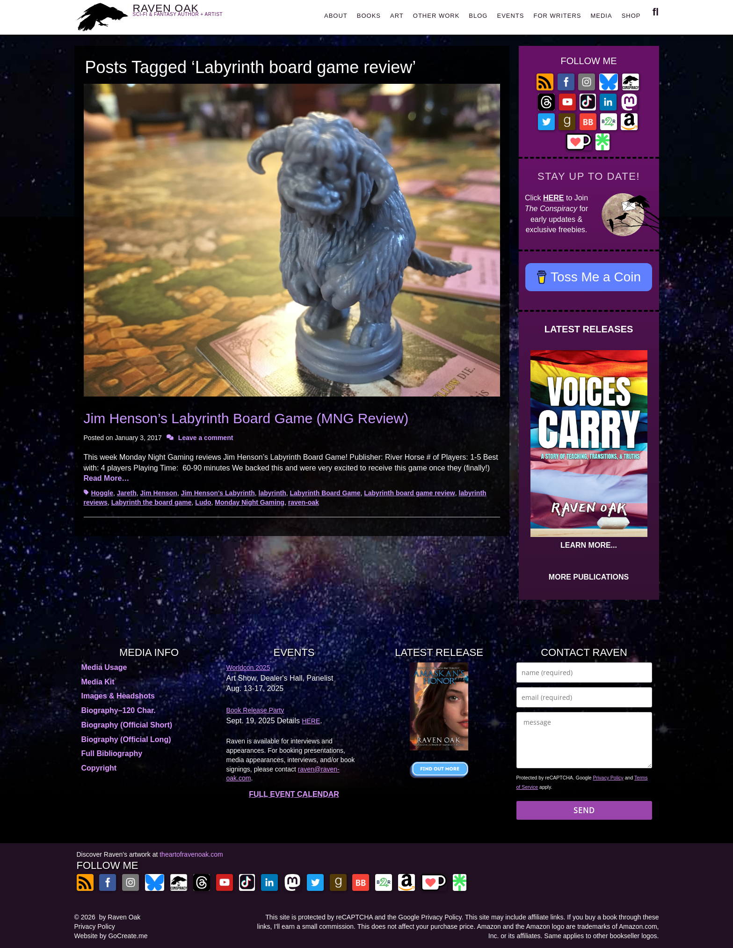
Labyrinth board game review (409, 493)
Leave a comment (205, 437)
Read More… (107, 478)
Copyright (99, 768)
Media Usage (104, 667)
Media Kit (98, 682)
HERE (553, 198)
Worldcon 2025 (248, 667)
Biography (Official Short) (127, 725)
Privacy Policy (608, 777)
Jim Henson (158, 493)
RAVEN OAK (191, 15)
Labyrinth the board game (151, 502)
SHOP (631, 15)
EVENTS (510, 15)
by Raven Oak (120, 917)
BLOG (478, 15)
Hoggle (102, 493)
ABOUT (336, 15)
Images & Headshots (118, 696)
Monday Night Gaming (249, 502)
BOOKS (369, 15)
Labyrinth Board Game (325, 493)
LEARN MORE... (588, 545)
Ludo (203, 502)
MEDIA (601, 15)
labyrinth (272, 493)
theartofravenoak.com (191, 854)
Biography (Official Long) (126, 739)
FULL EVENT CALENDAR (294, 794)
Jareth (127, 493)
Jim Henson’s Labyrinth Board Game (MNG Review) (246, 418)
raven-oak (303, 502)
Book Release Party (255, 710)
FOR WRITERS (557, 15)
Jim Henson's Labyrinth (218, 493)
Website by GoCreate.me (111, 936)
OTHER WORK (436, 15)
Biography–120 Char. (118, 710)
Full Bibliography (112, 753)
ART (397, 15)
